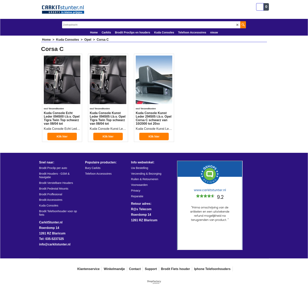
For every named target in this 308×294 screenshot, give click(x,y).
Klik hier (62, 136)
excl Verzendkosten (54, 108)
